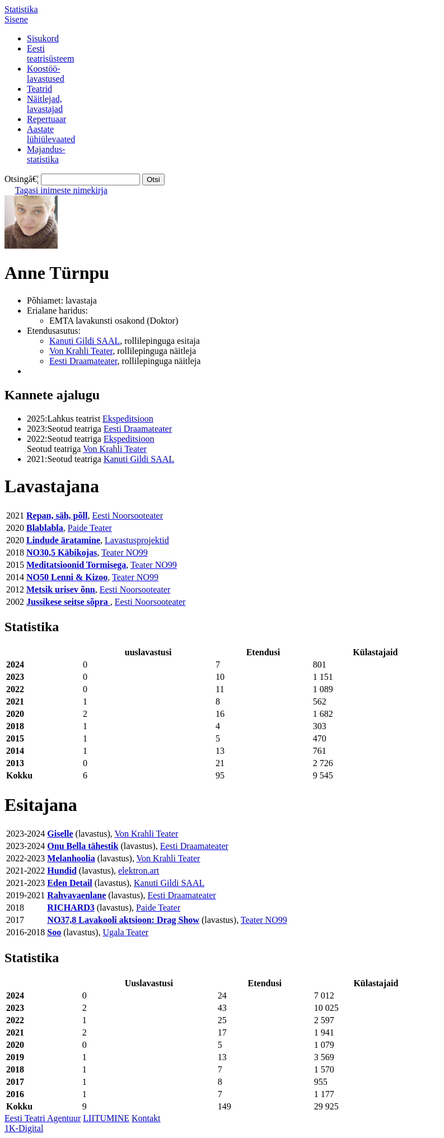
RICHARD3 (70, 907)
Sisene (16, 19)
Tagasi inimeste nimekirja (61, 190)
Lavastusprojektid (137, 540)
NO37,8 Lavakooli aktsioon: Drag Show (123, 920)
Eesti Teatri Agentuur (42, 1118)
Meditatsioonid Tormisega (76, 565)
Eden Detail (69, 883)
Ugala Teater (125, 932)
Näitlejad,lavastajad (45, 104)
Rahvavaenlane (76, 895)
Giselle (60, 833)
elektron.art (138, 870)
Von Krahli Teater (81, 351)
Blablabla (44, 528)
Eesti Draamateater (83, 361)
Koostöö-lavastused (45, 73)
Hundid (61, 870)
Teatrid (39, 89)
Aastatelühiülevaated (51, 134)
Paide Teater (90, 528)
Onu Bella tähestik (82, 846)
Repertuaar (46, 119)
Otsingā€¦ (21, 179)
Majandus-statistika (46, 154)
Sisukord (43, 38)
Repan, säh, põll (56, 515)
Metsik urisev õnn (60, 589)
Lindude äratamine (63, 540)
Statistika (21, 9)
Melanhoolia (71, 858)
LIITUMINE (106, 1118)
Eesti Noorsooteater (127, 515)
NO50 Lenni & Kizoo (67, 577)
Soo (54, 932)
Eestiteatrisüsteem (50, 53)
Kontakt (146, 1118)
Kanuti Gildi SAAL (84, 341)
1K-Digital (23, 1128)
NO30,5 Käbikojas (61, 552)
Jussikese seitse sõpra (68, 602)
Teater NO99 (124, 552)
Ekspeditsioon (127, 418)
